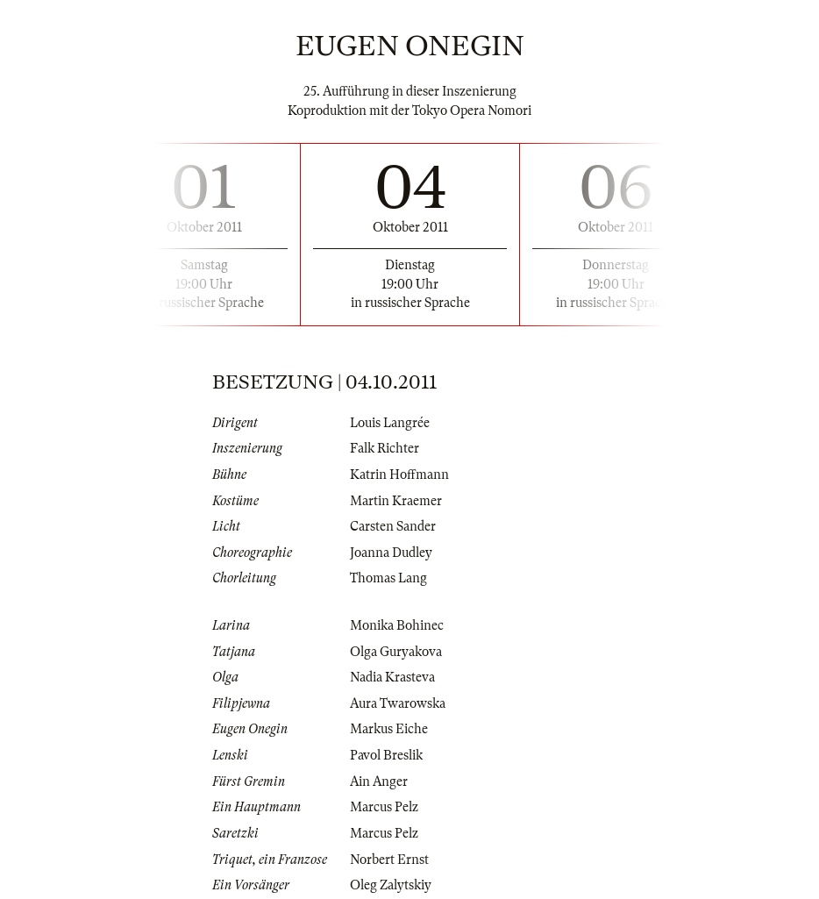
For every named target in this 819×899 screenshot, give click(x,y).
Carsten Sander (393, 526)
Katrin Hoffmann (399, 474)
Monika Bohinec (397, 625)
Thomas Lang (388, 578)
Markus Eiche (389, 729)
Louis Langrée (390, 423)
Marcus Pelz (384, 807)
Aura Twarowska (397, 703)
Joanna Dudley (391, 553)
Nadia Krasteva (392, 677)
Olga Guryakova (396, 652)
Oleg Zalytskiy (390, 885)
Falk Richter (384, 448)
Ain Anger (379, 781)
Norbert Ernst (389, 860)
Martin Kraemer (396, 501)
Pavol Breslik (386, 755)
